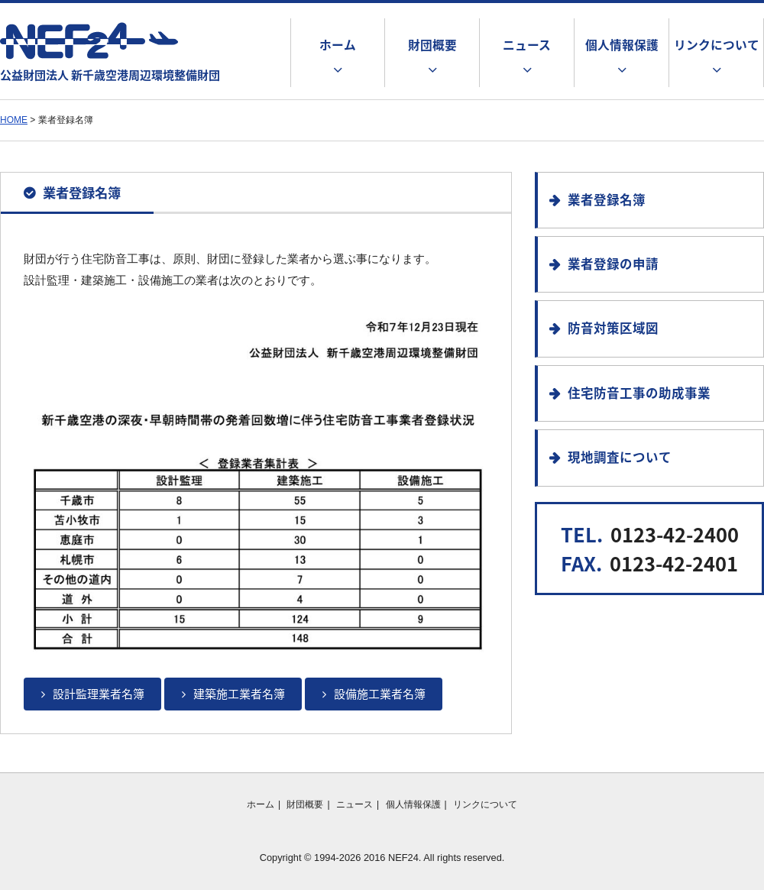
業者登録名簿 (607, 199)
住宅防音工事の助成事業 (639, 393)
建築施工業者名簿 (239, 693)
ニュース (527, 44)
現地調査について (620, 457)
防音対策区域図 (613, 328)
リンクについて (716, 44)
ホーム (337, 44)
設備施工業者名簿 (380, 693)
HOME (14, 120)
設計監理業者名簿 (98, 693)
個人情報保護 (622, 44)
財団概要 (432, 44)
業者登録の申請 (613, 263)
